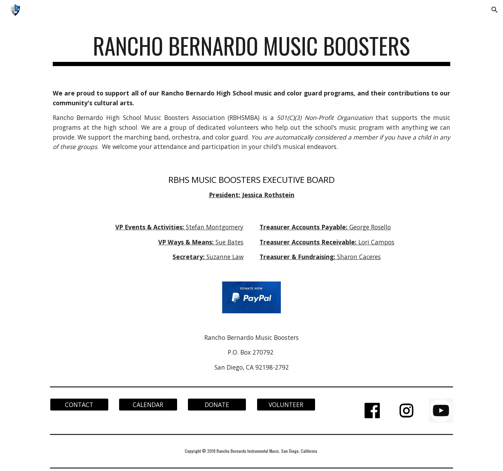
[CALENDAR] (148, 404)
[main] (251, 49)
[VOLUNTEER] (286, 404)
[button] (494, 9)
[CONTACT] (79, 404)
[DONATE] (217, 404)
